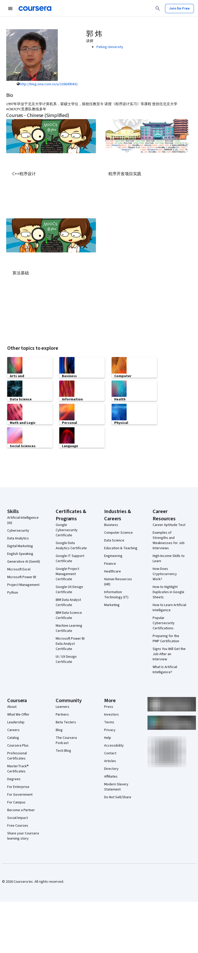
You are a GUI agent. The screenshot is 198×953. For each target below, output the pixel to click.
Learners (62, 706)
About (11, 706)
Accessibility (114, 745)
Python (12, 592)
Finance (110, 563)
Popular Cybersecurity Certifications (164, 622)
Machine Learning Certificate (69, 628)
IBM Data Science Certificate (69, 615)
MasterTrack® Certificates (18, 768)
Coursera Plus (18, 745)
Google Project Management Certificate (67, 573)
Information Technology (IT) (116, 594)
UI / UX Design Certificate (66, 659)
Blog (59, 729)
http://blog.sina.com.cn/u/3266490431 (49, 84)
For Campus (16, 801)
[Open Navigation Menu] (10, 8)
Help (107, 737)
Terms (109, 721)
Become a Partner (21, 809)
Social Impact (17, 817)
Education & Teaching (120, 547)
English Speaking (20, 553)
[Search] (158, 8)
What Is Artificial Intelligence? (165, 669)
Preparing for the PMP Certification (166, 638)
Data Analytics (18, 537)
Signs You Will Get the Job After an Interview (169, 653)
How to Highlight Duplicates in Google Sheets (168, 591)
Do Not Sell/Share (117, 796)
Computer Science (118, 532)
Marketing (112, 604)
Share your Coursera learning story (23, 835)
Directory (111, 768)
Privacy (110, 729)
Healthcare (112, 571)
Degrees (14, 778)
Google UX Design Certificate (69, 589)
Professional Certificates (17, 755)
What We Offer (18, 714)
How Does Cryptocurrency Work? (165, 573)
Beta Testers (66, 721)
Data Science (114, 540)
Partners (62, 714)
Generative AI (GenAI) (23, 561)
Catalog (13, 737)
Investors (111, 714)
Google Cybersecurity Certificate (67, 529)
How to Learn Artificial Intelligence (169, 607)
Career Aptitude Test (169, 524)
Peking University (109, 47)
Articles (110, 760)
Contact (110, 752)
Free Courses (17, 825)
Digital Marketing (20, 545)
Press (108, 706)
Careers (13, 729)
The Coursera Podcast (66, 740)
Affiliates (111, 776)
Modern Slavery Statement (116, 786)
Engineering (113, 555)
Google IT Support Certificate (70, 558)
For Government (19, 794)
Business (111, 524)
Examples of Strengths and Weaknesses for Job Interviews (169, 540)
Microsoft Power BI (21, 576)
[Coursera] (35, 8)
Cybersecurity (18, 530)
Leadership (15, 721)
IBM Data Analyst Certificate (68, 602)
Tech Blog (63, 750)
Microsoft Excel (18, 568)
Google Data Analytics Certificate (71, 545)
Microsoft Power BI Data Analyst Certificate (70, 643)
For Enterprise (18, 786)
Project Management (23, 584)
